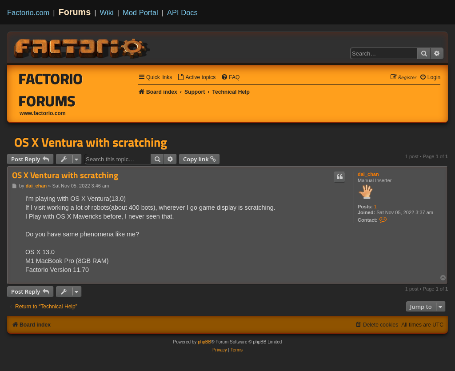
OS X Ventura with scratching (90, 142)
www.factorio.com (43, 113)
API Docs (182, 12)
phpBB (204, 341)
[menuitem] (196, 78)
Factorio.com (28, 12)
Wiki (107, 12)
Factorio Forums (51, 90)
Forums (75, 12)
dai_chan (368, 174)
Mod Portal (140, 12)
